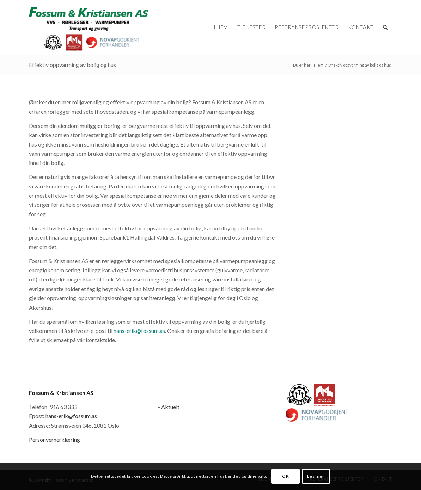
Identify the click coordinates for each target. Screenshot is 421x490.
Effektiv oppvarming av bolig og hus (72, 64)
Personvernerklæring (54, 439)
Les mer (315, 476)
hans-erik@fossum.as (139, 330)
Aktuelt (170, 406)
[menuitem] (220, 27)
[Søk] (385, 27)
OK (285, 476)
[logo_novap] (88, 27)
